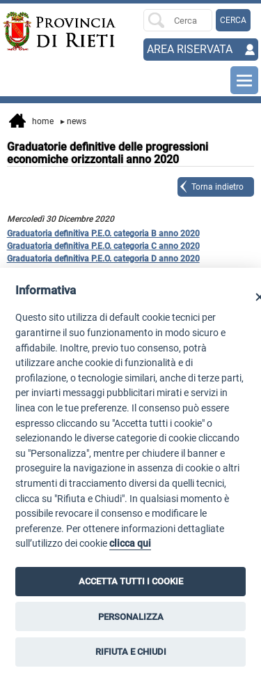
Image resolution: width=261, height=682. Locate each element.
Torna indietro (217, 187)
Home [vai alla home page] (31, 122)
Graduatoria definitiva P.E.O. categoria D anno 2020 (103, 259)
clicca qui (130, 544)
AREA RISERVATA (189, 49)
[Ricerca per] (177, 20)
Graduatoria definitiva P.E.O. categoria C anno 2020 (103, 246)
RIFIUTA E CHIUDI (130, 651)
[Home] (28, 31)
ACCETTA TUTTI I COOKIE (131, 581)
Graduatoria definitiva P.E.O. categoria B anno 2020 (103, 233)
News (73, 121)
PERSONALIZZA (131, 617)
